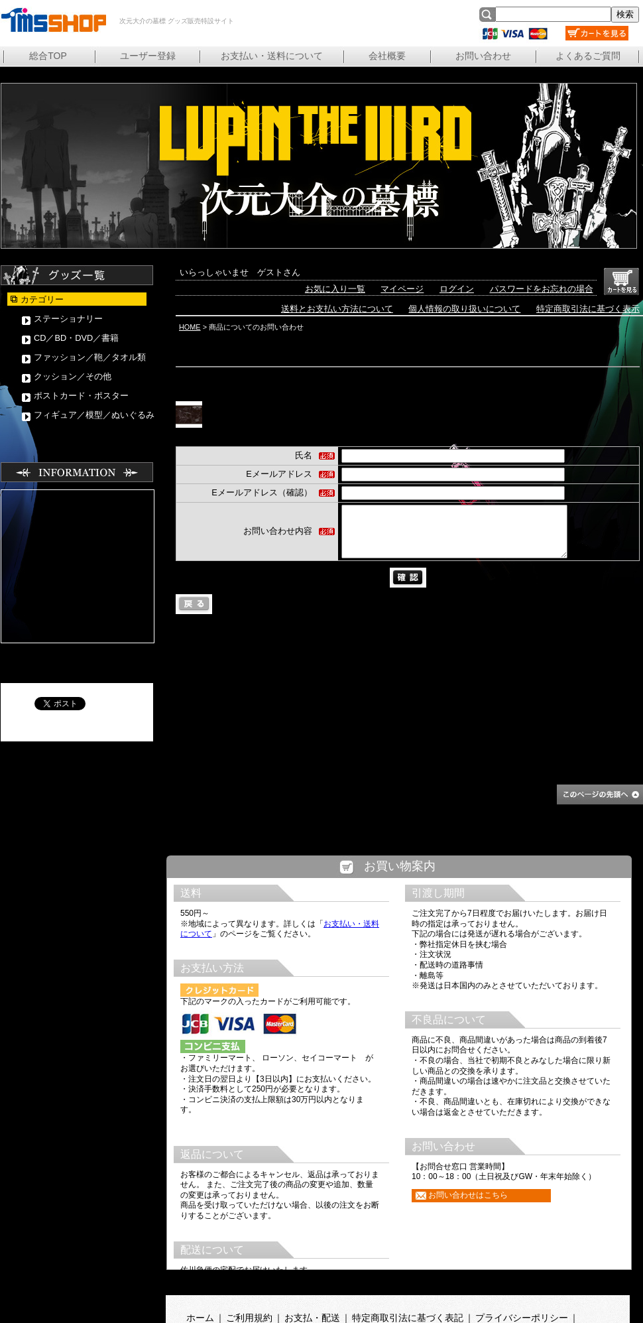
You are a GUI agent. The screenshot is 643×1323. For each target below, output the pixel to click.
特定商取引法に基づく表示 (588, 309)
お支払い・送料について (272, 55)
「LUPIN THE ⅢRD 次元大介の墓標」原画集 (424, 408)
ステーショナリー (68, 319)
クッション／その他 (72, 376)
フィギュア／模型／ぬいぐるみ (94, 415)
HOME (190, 327)
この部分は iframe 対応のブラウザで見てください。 (399, 1081)
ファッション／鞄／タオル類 (90, 357)
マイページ (402, 289)
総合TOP (48, 55)
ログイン (456, 289)
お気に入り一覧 (335, 289)
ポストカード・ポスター (81, 396)
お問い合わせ (483, 55)
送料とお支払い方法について (337, 309)
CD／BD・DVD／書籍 (76, 338)
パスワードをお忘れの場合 (541, 289)
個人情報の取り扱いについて (464, 309)
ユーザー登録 (148, 55)
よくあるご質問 (587, 55)
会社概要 (387, 55)
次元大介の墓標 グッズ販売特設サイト (53, 20)
